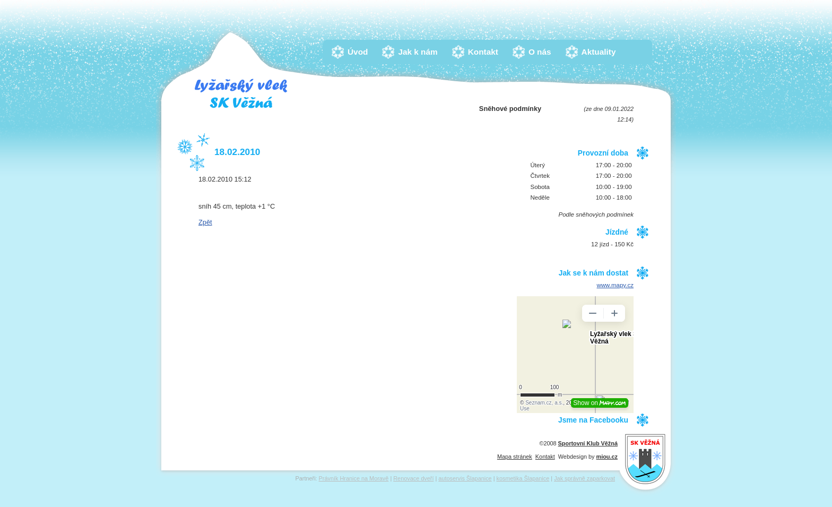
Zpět (205, 222)
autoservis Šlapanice (464, 478)
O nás (542, 52)
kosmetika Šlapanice (523, 478)
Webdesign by (588, 456)
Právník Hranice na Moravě (354, 478)
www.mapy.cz (615, 285)
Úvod (360, 52)
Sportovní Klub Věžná (588, 443)
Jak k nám (420, 52)
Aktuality (601, 52)
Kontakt (486, 52)
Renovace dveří (413, 478)
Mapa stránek (514, 456)
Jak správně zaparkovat (584, 478)
